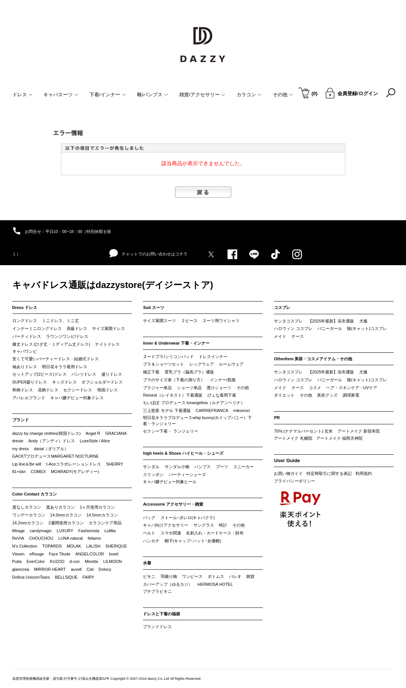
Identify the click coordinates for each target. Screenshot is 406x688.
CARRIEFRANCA (212, 410)
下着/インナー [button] (107, 94)
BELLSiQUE (66, 577)
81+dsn (19, 471)
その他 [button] (283, 94)
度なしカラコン (26, 507)
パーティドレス (26, 336)
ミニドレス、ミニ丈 (60, 320)
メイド (280, 336)
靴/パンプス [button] (152, 94)
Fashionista (88, 530)
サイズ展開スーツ (159, 320)
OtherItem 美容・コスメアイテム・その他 (313, 359)
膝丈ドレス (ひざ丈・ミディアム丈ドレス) (51, 344)
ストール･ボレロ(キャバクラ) (188, 517)
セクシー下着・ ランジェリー (170, 431)
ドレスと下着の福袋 (161, 614)
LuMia (110, 530)
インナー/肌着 (223, 380)
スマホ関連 (171, 533)
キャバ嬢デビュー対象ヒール (169, 481)
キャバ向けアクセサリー (165, 525)
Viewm (18, 554)
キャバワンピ (24, 351)
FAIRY (89, 577)
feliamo (94, 538)
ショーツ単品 (189, 387)
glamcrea (20, 569)
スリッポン (153, 474)
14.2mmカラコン (28, 523)
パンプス (202, 466)
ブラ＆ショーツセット (163, 364)
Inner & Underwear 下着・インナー (176, 343)
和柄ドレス (22, 390)
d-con (75, 561)
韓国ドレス (107, 390)
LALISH (93, 546)
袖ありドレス (24, 366)
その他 (242, 387)
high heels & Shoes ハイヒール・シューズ (183, 453)
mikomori (241, 410)
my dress (20, 448)
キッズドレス (64, 382)
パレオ (235, 576)
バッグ (149, 517)
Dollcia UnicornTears (31, 577)
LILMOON (112, 561)
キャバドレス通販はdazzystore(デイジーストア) (112, 285)
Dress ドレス (24, 307)
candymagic (41, 530)
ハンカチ (151, 541)
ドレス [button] (22, 94)
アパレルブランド (28, 397)
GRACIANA (115, 433)
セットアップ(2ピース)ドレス (39, 374)
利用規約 (363, 473)
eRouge (37, 554)
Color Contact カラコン (34, 494)
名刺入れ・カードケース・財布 (215, 533)
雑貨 (250, 576)
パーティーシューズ (187, 474)
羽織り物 (169, 576)
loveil (113, 554)
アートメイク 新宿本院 (359, 431)
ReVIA (18, 538)
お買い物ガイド (288, 473)
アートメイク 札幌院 (293, 438)
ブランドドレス (157, 626)
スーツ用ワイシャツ (220, 320)
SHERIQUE (116, 546)
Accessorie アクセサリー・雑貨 (173, 504)
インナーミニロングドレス (37, 328)
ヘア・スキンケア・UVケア (351, 387)
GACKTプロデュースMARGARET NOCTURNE (55, 456)
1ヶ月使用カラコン (97, 507)
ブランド (20, 420)
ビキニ (149, 576)
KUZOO (57, 561)
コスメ (315, 387)
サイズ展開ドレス (108, 328)
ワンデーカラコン (28, 515)
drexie (18, 441)
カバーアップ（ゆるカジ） (167, 584)
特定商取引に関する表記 (329, 473)
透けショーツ (219, 387)
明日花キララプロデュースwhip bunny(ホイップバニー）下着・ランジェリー (197, 420)
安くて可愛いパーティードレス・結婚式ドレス (55, 359)
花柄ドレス (48, 390)
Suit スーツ (153, 307)
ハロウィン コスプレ (293, 328)
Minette (91, 561)
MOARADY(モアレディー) (75, 471)
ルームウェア (231, 364)
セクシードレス (77, 390)
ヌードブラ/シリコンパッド (168, 356)
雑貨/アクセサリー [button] (202, 94)
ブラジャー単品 (157, 387)
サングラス (203, 525)
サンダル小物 (177, 466)
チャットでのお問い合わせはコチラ (148, 253)
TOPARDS (52, 546)
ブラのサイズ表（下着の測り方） (174, 380)
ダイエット (284, 395)
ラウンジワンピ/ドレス (67, 336)
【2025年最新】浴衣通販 (331, 321)
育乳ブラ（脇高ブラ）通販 (189, 372)
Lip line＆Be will (27, 464)
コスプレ (282, 307)
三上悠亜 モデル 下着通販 (166, 410)
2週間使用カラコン (66, 523)
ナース (297, 336)
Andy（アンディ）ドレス (51, 441)
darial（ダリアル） (51, 448)
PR (277, 417)
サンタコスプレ (288, 321)
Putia (17, 561)
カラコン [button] (249, 94)
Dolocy (105, 569)
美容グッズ (327, 395)
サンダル (151, 466)
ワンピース (192, 576)
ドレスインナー (213, 356)
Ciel (90, 569)
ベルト (149, 533)
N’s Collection (24, 546)
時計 (223, 525)
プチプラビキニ (157, 591)
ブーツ (222, 466)
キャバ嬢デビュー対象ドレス (77, 397)
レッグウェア (201, 364)
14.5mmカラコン (102, 515)
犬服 (363, 321)
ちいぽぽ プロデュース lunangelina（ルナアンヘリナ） (193, 402)
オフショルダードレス (102, 382)
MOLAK (74, 546)
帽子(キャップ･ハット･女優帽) (193, 541)
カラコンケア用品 (105, 523)
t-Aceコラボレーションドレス (73, 464)
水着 (147, 563)
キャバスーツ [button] (60, 94)
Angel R (93, 433)
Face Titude (59, 554)
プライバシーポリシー (294, 481)
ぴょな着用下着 (221, 395)
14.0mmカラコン (66, 515)
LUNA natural (70, 538)
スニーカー (243, 466)
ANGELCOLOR (89, 554)
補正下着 (151, 372)
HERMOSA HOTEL (215, 584)
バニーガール (329, 328)
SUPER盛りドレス (29, 382)
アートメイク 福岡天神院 (339, 438)
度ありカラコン (60, 507)
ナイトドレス (107, 344)
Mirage (18, 530)
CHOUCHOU (41, 538)
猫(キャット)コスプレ (367, 328)
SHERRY (114, 464)
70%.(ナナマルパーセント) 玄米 (303, 431)
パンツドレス (83, 374)
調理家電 (351, 395)
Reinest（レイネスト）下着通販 (172, 395)
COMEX (38, 471)
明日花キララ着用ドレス (64, 366)
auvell (76, 569)
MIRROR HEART (50, 569)
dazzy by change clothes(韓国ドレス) (46, 433)
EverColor (36, 561)
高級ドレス (77, 328)
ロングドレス (24, 320)
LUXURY (65, 530)
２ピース (189, 320)
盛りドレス (111, 374)
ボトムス (216, 576)
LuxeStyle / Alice (95, 441)
